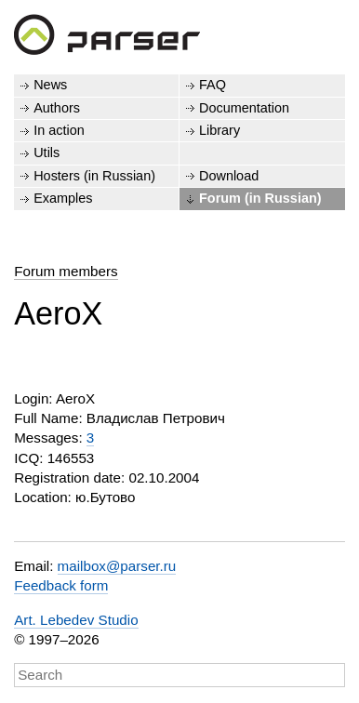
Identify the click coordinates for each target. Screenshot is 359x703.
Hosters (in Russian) (94, 175)
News (50, 84)
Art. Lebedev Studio (76, 620)
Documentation (244, 107)
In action (59, 130)
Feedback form (61, 585)
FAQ (212, 84)
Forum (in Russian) (260, 198)
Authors (56, 107)
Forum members (65, 271)
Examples (62, 198)
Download (229, 175)
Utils (46, 152)
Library (219, 130)
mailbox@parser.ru (117, 566)
